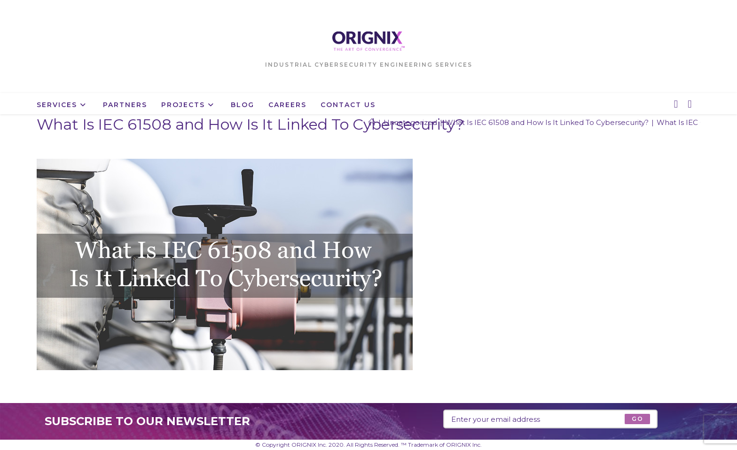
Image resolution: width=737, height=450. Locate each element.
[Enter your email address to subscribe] (550, 419)
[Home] (372, 122)
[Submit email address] (637, 419)
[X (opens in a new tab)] (676, 104)
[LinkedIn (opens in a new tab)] (689, 104)
